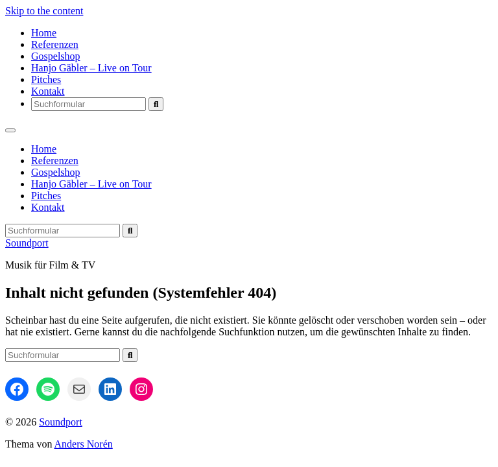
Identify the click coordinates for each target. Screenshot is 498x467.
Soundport (27, 242)
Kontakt (48, 91)
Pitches (46, 79)
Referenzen (54, 44)
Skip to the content (44, 10)
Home (43, 32)
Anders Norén (83, 443)
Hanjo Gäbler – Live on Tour (91, 67)
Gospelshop (55, 56)
